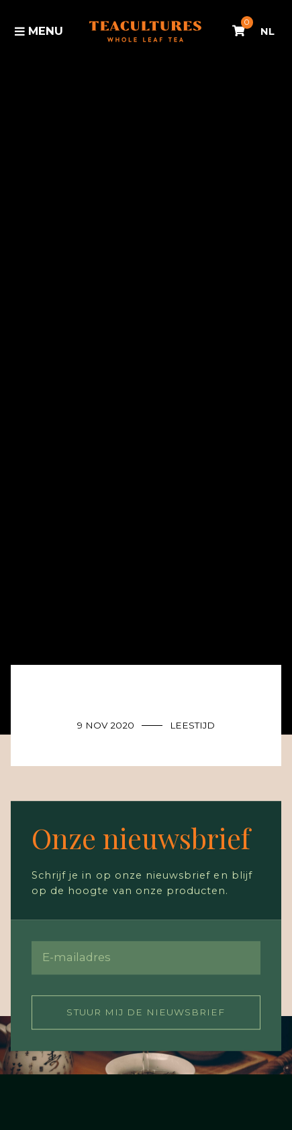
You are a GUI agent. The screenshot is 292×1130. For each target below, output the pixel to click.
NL (267, 31)
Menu (39, 31)
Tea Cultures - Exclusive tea (145, 31)
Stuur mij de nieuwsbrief (145, 1012)
